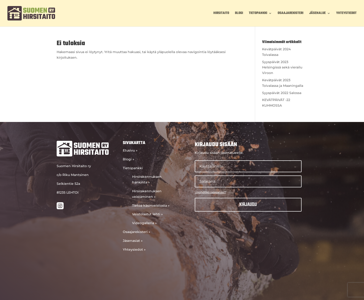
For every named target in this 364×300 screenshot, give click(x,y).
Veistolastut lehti (147, 214)
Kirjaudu (248, 205)
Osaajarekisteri (290, 14)
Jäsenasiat (133, 241)
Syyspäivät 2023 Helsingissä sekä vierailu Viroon (282, 67)
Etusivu (130, 150)
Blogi (239, 14)
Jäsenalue (317, 14)
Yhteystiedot (346, 14)
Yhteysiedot (134, 249)
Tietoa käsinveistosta (150, 205)
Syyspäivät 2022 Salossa (281, 93)
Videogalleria (144, 223)
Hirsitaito (221, 14)
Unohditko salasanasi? (210, 192)
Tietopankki (258, 14)
